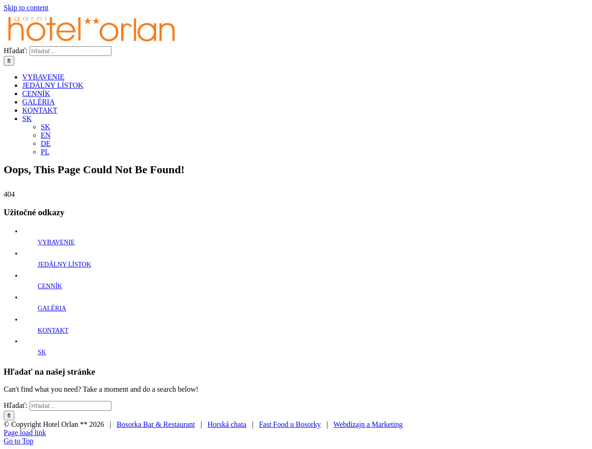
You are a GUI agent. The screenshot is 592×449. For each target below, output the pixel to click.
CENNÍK (50, 286)
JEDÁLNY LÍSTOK (65, 264)
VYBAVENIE (56, 242)
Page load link (25, 433)
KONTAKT (53, 330)
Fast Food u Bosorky (290, 424)
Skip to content (26, 8)
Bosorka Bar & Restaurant (156, 424)
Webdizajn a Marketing (368, 424)
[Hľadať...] (70, 51)
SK (42, 352)
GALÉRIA (52, 308)
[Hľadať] (9, 61)
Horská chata (227, 424)
